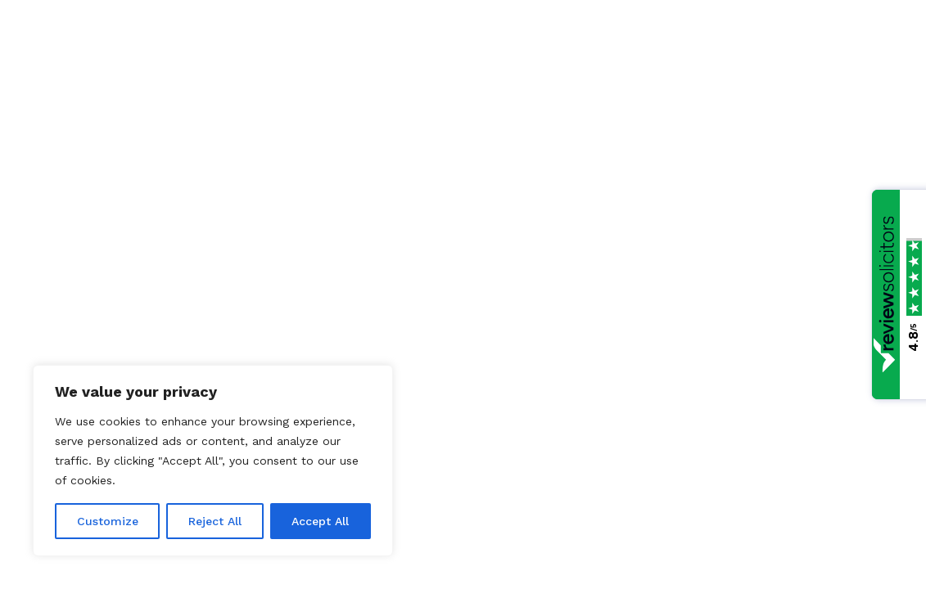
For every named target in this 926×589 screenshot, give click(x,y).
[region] (213, 460)
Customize (107, 521)
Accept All (320, 521)
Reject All (215, 521)
